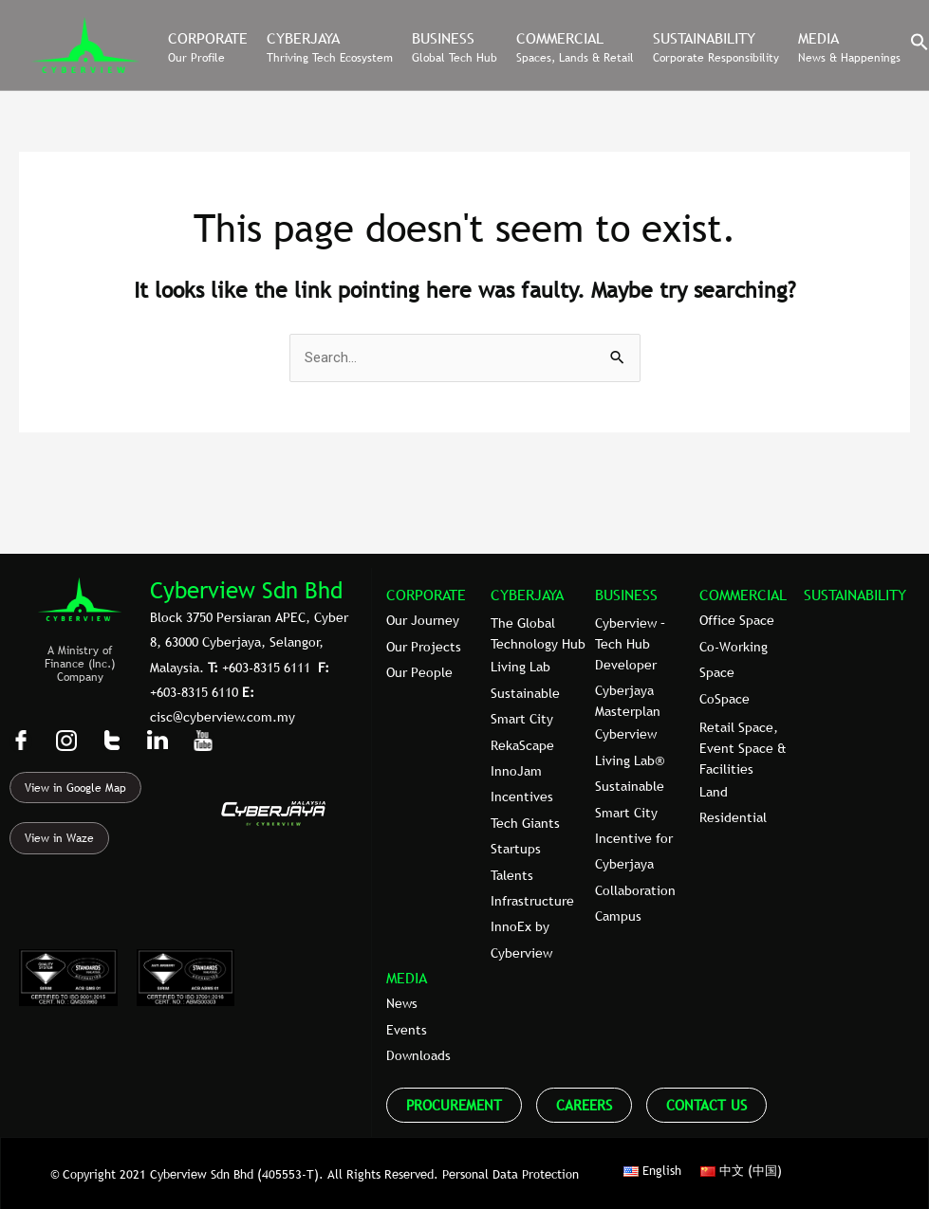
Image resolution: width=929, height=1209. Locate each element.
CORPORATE (426, 594)
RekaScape (522, 745)
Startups (516, 848)
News (402, 1003)
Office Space (736, 620)
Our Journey (422, 620)
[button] (919, 46)
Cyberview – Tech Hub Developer (630, 643)
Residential (733, 817)
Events (406, 1029)
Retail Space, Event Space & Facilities (743, 748)
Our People (419, 672)
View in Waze (59, 838)
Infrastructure (532, 900)
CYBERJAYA (527, 594)
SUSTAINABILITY (855, 594)
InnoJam (516, 770)
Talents (512, 875)
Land (713, 791)
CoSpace (724, 698)
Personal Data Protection (510, 1173)
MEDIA (406, 977)
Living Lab (520, 666)
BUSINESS (626, 594)
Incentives (522, 796)
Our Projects (423, 646)
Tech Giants (525, 823)
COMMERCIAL (743, 594)
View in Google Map (75, 788)
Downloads (418, 1055)
